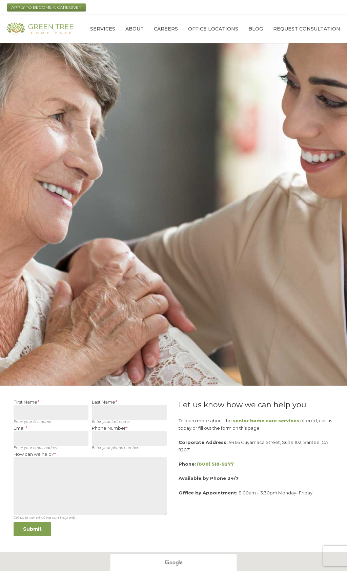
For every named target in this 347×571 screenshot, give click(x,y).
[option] (173, 214)
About (134, 29)
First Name (26, 402)
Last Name (104, 402)
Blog (255, 29)
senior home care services (266, 420)
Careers (166, 29)
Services (102, 29)
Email (20, 428)
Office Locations (213, 29)
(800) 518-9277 (215, 464)
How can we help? (35, 454)
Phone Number (109, 428)
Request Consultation (306, 29)
